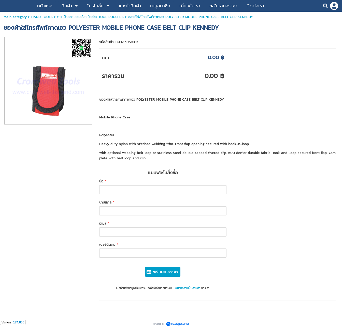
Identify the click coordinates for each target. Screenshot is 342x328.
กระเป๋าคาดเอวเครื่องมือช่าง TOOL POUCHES (90, 17)
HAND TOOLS (42, 17)
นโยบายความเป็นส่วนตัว (186, 288)
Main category (15, 17)
